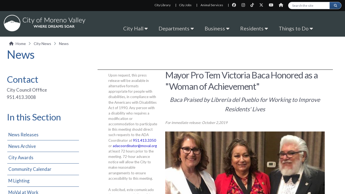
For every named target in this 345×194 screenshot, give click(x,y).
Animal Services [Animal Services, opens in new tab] (212, 5)
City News (42, 43)
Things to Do (296, 28)
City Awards (20, 157)
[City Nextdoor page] (282, 5)
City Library (162, 5)
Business (217, 28)
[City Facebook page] (235, 5)
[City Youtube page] (273, 5)
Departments (176, 28)
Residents (254, 28)
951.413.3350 (144, 140)
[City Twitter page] (263, 5)
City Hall (135, 28)
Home (21, 43)
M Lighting (19, 180)
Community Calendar (29, 169)
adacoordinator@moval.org (135, 146)
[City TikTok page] (253, 5)
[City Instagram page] (245, 5)
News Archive (22, 146)
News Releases (23, 134)
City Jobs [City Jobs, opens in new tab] (185, 5)
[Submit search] (335, 5)
